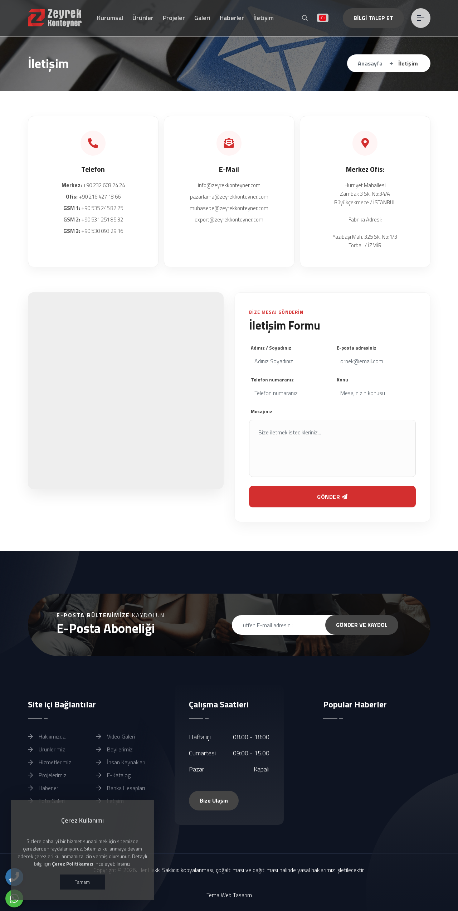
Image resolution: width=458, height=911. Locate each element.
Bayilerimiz (114, 749)
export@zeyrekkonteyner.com (229, 219)
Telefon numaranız (272, 379)
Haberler (232, 18)
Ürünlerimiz (46, 749)
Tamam (82, 882)
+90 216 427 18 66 (93, 197)
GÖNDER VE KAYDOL (362, 624)
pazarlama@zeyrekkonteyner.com (229, 197)
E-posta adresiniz (356, 347)
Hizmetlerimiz (49, 762)
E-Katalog (113, 775)
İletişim (263, 18)
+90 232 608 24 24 (93, 185)
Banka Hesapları (120, 788)
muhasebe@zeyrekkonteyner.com (229, 208)
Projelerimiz (47, 775)
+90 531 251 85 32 (93, 219)
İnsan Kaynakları (120, 762)
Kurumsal (110, 18)
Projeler (174, 18)
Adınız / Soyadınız (271, 347)
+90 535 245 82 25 (93, 208)
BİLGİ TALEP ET (373, 18)
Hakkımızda (46, 736)
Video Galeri (115, 736)
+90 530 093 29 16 (93, 231)
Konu (342, 379)
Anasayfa (370, 63)
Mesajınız (261, 411)
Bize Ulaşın (214, 800)
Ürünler (143, 18)
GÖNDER (332, 496)
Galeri (202, 18)
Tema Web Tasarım (229, 895)
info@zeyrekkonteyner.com (229, 185)
